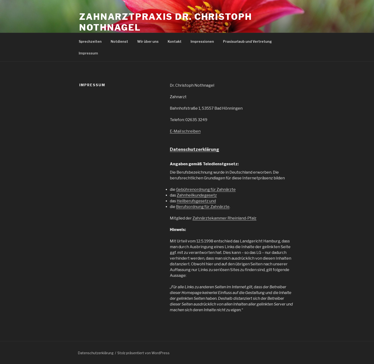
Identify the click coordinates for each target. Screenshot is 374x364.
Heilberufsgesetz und (196, 201)
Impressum (88, 53)
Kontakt (175, 41)
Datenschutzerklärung (194, 149)
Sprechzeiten (90, 41)
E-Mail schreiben (185, 131)
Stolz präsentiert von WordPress (143, 353)
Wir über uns (148, 41)
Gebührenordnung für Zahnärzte (206, 189)
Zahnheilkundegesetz (197, 195)
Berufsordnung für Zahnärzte (202, 206)
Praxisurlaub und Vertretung (247, 41)
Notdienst (119, 41)
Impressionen (202, 41)
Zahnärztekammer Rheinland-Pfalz (224, 218)
